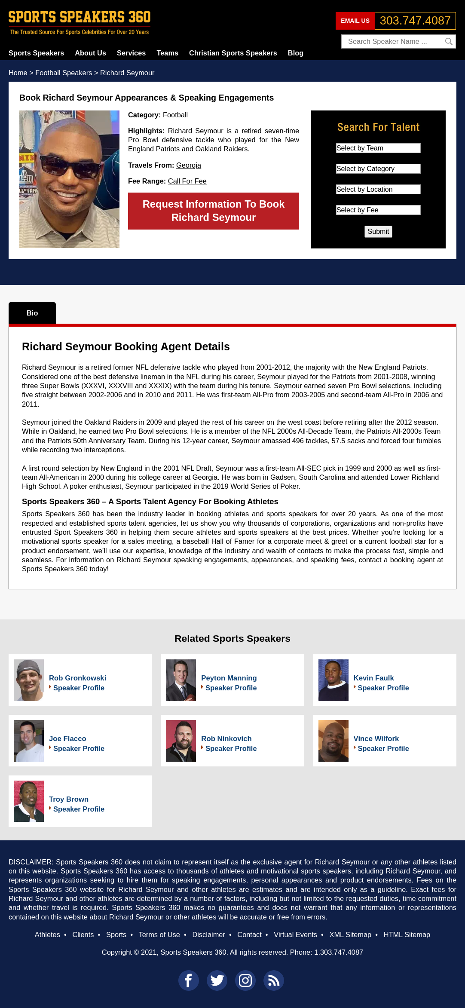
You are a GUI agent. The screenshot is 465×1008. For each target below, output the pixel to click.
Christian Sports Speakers (233, 53)
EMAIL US (355, 20)
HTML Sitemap (407, 934)
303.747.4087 (415, 20)
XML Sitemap (350, 934)
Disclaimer (208, 934)
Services (131, 53)
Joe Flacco (67, 739)
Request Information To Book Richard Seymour (214, 210)
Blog (295, 53)
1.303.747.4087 (338, 952)
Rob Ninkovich (226, 739)
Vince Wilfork (376, 739)
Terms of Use (159, 934)
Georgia (188, 165)
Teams (167, 53)
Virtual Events (295, 934)
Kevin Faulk (374, 678)
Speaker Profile (78, 688)
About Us (90, 53)
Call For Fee (187, 181)
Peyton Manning (229, 678)
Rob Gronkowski (77, 678)
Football (175, 115)
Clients (83, 934)
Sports (116, 934)
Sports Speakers (36, 53)
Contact (249, 934)
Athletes (47, 934)
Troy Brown (69, 799)
